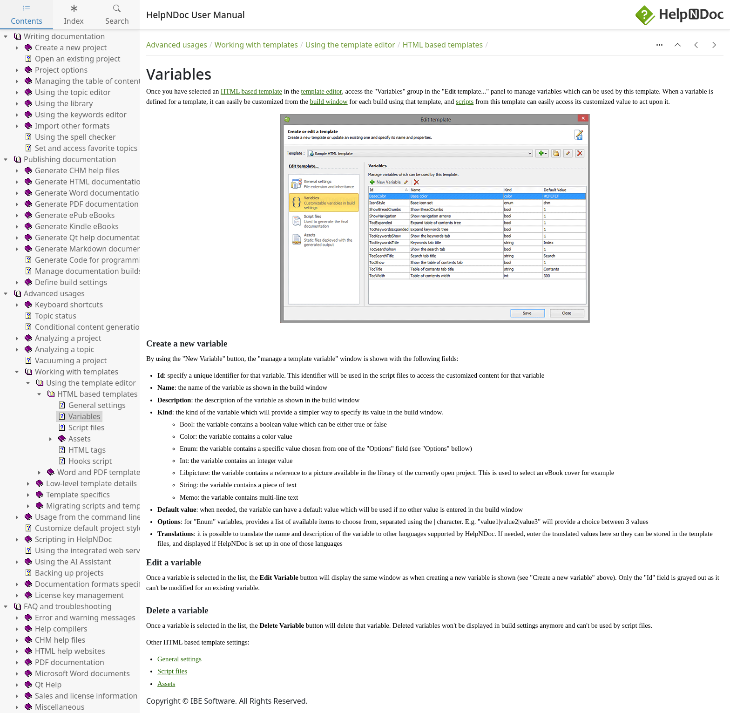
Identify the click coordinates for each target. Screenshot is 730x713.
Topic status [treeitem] (49, 315)
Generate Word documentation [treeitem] (83, 192)
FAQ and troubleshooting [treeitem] (62, 606)
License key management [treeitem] (73, 595)
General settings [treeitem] (91, 405)
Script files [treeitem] (80, 427)
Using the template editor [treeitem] (85, 382)
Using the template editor (350, 45)
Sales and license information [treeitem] (80, 695)
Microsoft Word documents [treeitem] (76, 673)
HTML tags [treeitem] (81, 449)
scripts (464, 101)
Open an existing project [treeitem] (72, 58)
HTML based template (251, 91)
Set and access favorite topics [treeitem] (80, 148)
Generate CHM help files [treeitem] (71, 170)
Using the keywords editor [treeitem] (75, 114)
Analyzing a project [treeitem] (62, 338)
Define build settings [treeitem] (65, 282)
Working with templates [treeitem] (70, 371)
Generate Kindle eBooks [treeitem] (71, 226)
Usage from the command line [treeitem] (82, 517)
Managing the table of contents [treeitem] (84, 81)
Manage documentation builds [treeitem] (82, 271)
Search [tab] (117, 14)
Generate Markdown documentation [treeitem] (92, 248)
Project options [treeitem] (55, 69)
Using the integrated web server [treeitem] (85, 550)
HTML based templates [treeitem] (91, 394)
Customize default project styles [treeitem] (84, 528)
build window (329, 101)
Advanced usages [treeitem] (48, 293)
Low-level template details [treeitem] (85, 483)
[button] (678, 44)
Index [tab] (73, 14)
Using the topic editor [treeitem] (67, 92)
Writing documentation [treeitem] (58, 36)
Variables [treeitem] (78, 416)
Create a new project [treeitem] (65, 47)
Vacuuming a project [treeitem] (65, 360)
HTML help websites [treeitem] (64, 651)
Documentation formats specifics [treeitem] (86, 584)
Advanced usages (176, 45)
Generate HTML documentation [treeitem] (84, 181)
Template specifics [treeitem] (72, 494)
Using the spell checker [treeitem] (69, 137)
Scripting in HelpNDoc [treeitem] (67, 539)
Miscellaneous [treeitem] (53, 707)
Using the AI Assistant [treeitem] (67, 561)
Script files (172, 671)
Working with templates (256, 45)
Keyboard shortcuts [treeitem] (63, 304)
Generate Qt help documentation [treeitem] (86, 237)
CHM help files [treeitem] (54, 639)
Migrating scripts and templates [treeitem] (95, 505)
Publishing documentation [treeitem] (64, 159)
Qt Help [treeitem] (42, 684)
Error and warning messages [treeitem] (79, 617)
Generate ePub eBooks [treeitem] (69, 215)
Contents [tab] (26, 14)
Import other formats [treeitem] (66, 125)
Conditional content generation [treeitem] (83, 327)
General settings (179, 659)
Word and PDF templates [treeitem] (94, 472)
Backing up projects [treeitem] (63, 572)
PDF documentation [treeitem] (63, 662)
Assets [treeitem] (73, 438)
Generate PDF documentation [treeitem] (81, 204)
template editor (321, 91)
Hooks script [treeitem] (84, 461)
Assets (166, 683)
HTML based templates (443, 45)
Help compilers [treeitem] (55, 628)
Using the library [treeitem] (58, 103)
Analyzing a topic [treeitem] (58, 349)
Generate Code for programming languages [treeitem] (106, 259)
